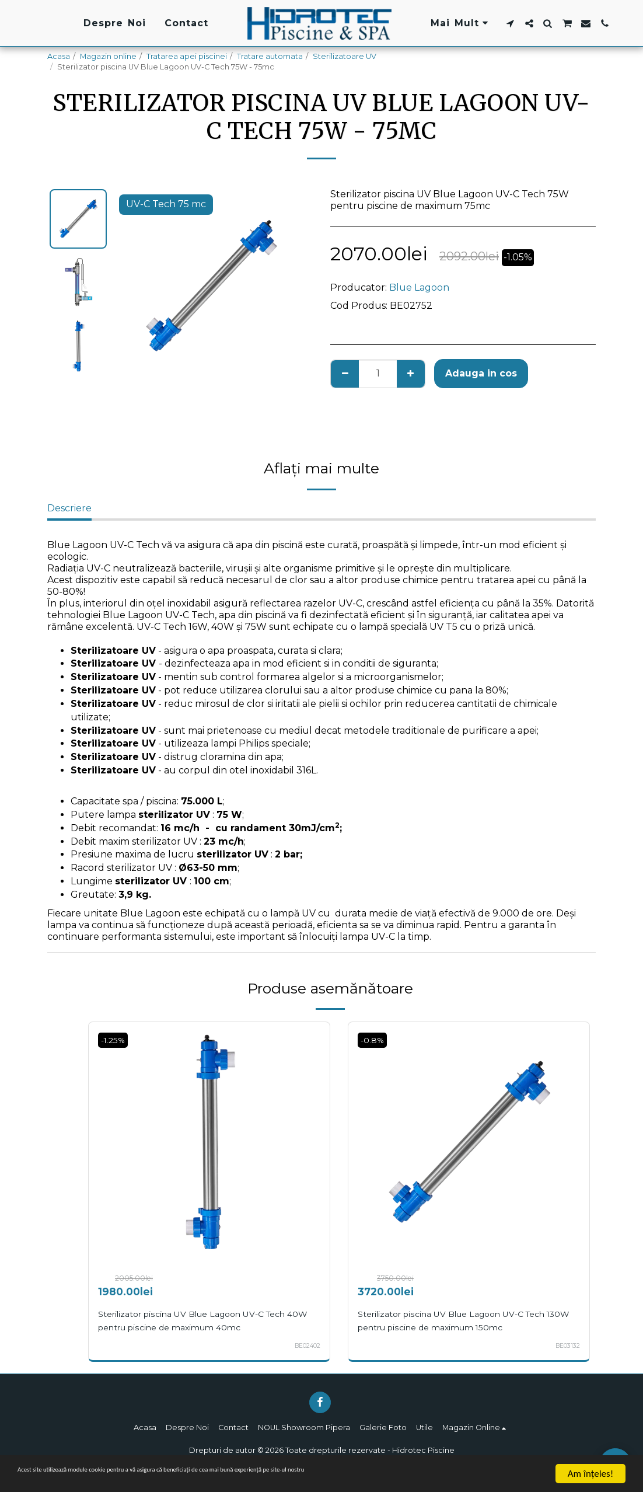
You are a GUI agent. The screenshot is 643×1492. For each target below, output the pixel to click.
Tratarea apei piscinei (186, 56)
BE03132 (566, 1345)
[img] (209, 1142)
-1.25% (116, 1039)
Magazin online (108, 56)
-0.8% (374, 1039)
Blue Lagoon (419, 287)
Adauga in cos (481, 373)
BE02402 (304, 1345)
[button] (510, 23)
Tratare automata (270, 56)
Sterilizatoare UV (344, 56)
